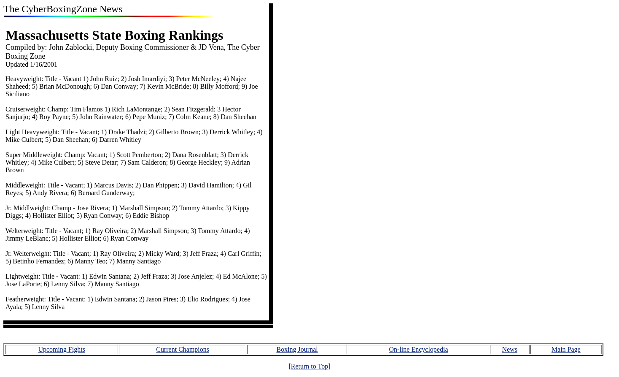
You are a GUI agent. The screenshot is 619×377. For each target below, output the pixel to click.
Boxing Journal (297, 349)
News (509, 349)
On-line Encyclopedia (418, 349)
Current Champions (182, 349)
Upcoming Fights (61, 349)
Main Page (566, 349)
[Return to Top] (309, 366)
